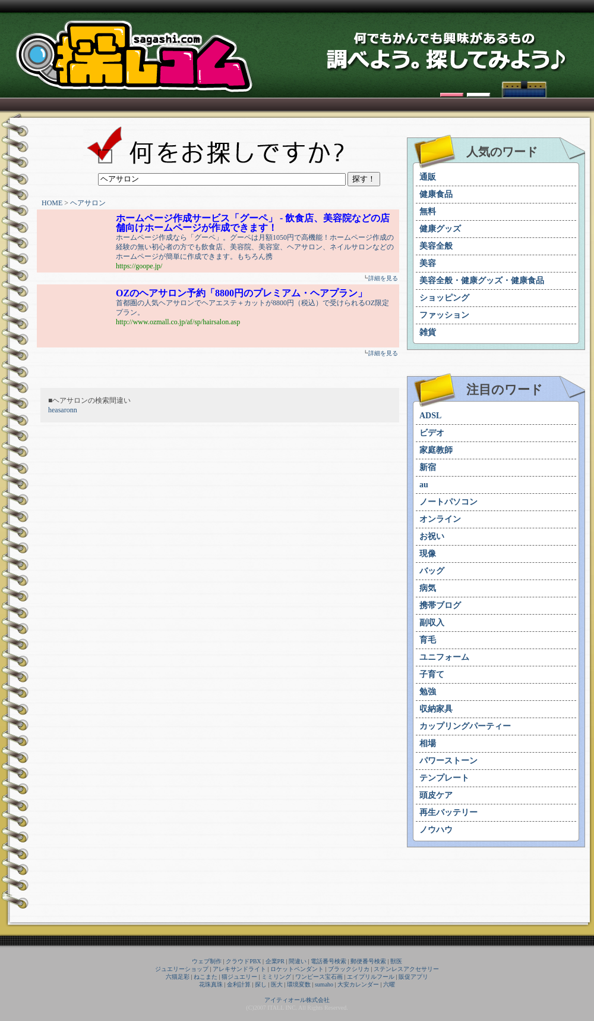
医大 (277, 984)
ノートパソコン (448, 501)
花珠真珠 (211, 984)
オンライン (440, 519)
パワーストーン (448, 760)
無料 (427, 211)
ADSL (430, 415)
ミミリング (276, 976)
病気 (427, 588)
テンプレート (444, 777)
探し (261, 984)
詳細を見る (383, 278)
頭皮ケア (436, 795)
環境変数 (299, 984)
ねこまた (205, 976)
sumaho (324, 984)
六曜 (389, 984)
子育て (431, 674)
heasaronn (62, 410)
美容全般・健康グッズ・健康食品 (481, 280)
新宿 (427, 467)
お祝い (431, 536)
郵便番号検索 (368, 961)
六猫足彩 (177, 976)
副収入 (431, 622)
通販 (427, 177)
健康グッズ (440, 228)
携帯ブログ (440, 605)
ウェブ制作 (207, 961)
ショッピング (444, 297)
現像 (427, 553)
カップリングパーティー (465, 726)
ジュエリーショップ (181, 969)
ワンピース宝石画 (319, 976)
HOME (52, 203)
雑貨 (427, 332)
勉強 (427, 691)
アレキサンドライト (239, 969)
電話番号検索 (328, 961)
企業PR (275, 961)
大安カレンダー (358, 984)
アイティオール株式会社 (297, 1000)
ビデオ (431, 432)
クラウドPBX (243, 961)
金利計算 (239, 984)
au (423, 484)
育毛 (427, 639)
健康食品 (436, 194)
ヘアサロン (88, 203)
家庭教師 (436, 450)
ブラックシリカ (348, 969)
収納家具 (436, 708)
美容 (427, 263)
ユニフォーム (444, 657)
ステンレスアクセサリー (406, 969)
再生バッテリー (448, 812)
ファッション (444, 315)
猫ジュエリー (239, 976)
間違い (298, 961)
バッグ (431, 570)
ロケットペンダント (297, 969)
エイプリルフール (370, 976)
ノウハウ (436, 829)
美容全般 (436, 246)
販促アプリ (413, 976)
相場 (427, 743)
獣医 (396, 961)
